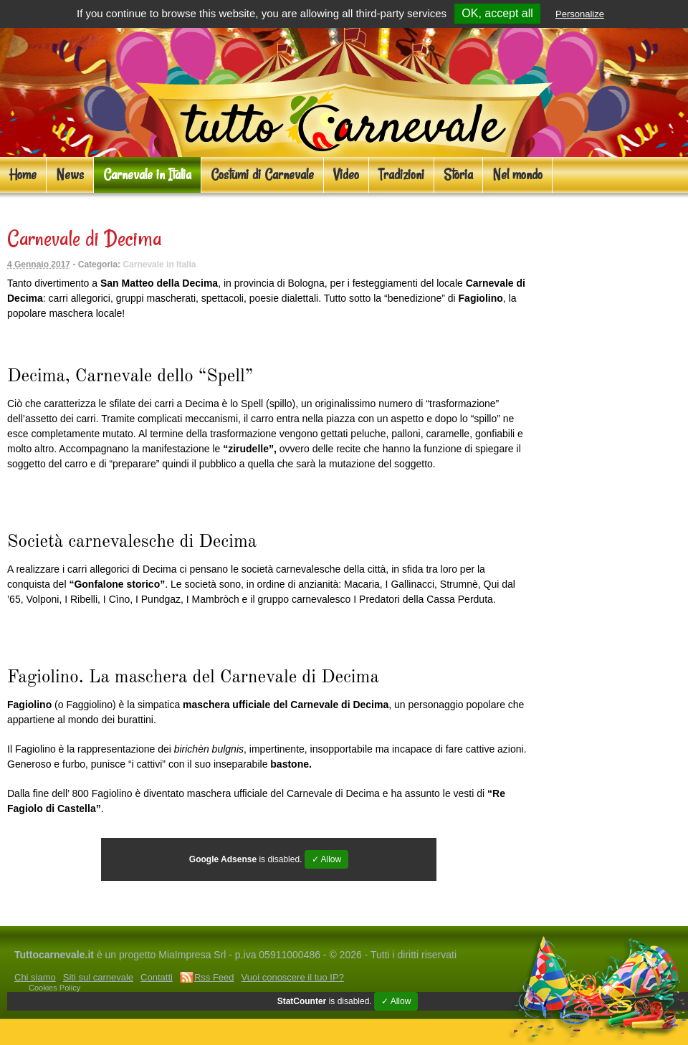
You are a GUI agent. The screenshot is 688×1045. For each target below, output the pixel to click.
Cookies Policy (54, 987)
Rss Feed (214, 977)
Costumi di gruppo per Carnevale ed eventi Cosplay (411, 911)
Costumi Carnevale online (68, 911)
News (70, 174)
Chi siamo (35, 977)
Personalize (579, 14)
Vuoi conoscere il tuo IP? (293, 977)
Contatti (156, 977)
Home (23, 174)
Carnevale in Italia (147, 174)
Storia (458, 174)
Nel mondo (517, 174)
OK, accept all (497, 13)
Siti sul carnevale (98, 977)
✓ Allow (326, 859)
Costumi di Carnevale (262, 174)
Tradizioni (401, 174)
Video (346, 174)
